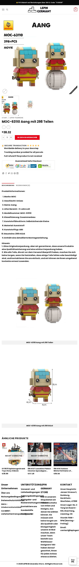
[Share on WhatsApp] (3, 173)
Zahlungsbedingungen (32, 496)
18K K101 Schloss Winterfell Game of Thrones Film (62, 470)
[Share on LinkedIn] (17, 173)
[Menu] (3, 9)
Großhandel (27, 514)
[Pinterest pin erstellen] (15, 173)
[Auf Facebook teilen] (6, 173)
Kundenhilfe (27, 510)
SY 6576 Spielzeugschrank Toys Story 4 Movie (13, 470)
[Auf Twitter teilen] (9, 173)
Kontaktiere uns (29, 506)
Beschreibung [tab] (8, 185)
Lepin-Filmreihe (16, 118)
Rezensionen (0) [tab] (23, 185)
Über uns (5, 493)
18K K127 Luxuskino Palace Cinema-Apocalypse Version (39, 470)
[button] (73, 561)
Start (4, 118)
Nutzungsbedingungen (12, 496)
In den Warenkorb (27, 137)
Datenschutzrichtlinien (12, 500)
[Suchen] (7, 9)
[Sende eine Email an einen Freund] (12, 173)
